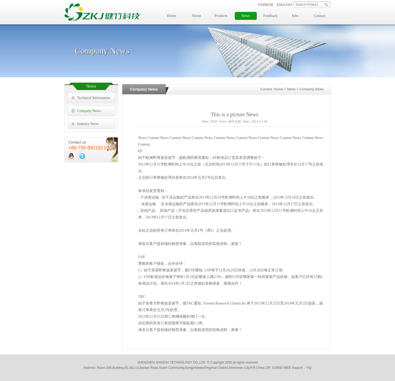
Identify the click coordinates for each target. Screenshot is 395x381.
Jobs (295, 16)
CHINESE (266, 5)
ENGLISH (284, 5)
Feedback (270, 16)
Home (171, 16)
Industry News (88, 124)
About (196, 16)
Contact (319, 16)
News (245, 16)
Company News (89, 111)
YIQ (309, 368)
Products (221, 16)
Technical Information (93, 98)
